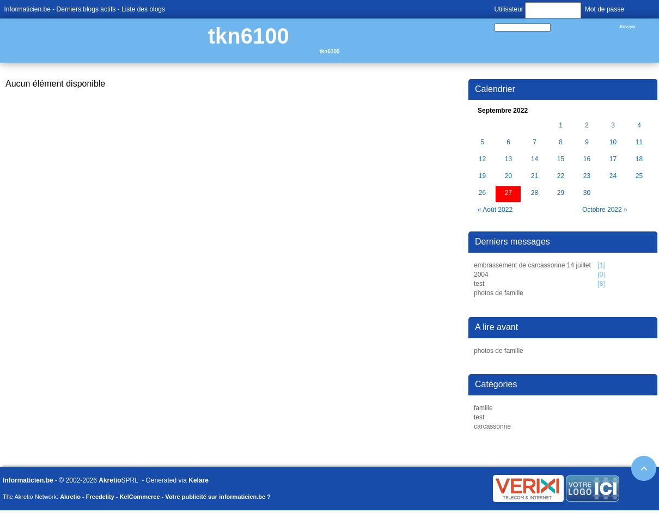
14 (534, 159)
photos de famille (498, 293)
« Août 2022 (495, 209)
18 (639, 159)
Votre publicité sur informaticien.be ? (218, 496)
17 (613, 159)
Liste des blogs (143, 9)
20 (508, 176)
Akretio (110, 480)
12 (482, 159)
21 (534, 176)
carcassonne (492, 426)
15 (560, 159)
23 (586, 176)
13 (508, 159)
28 (534, 193)
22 (560, 176)
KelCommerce (140, 496)
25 (639, 176)
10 (613, 142)
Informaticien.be (27, 9)
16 (586, 159)
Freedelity (100, 496)
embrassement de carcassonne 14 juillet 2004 (532, 269)
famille (483, 408)
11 (639, 142)
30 (586, 193)
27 (508, 193)
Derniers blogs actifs (86, 9)
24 (613, 176)
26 (482, 193)
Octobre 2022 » (604, 209)
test (479, 284)
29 (560, 193)
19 (482, 176)
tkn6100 (248, 36)
